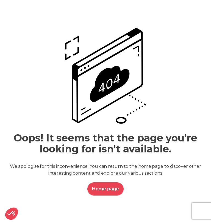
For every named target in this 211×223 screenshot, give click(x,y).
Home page (105, 188)
